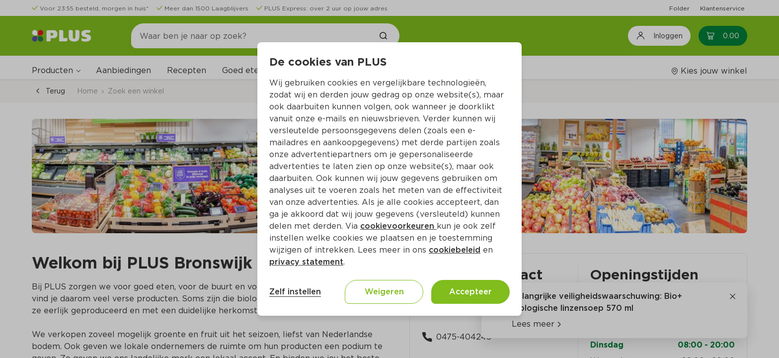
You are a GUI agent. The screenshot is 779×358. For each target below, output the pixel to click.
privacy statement (306, 262)
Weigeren (384, 291)
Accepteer (470, 291)
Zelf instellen (295, 291)
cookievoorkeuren (398, 226)
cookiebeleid (454, 250)
